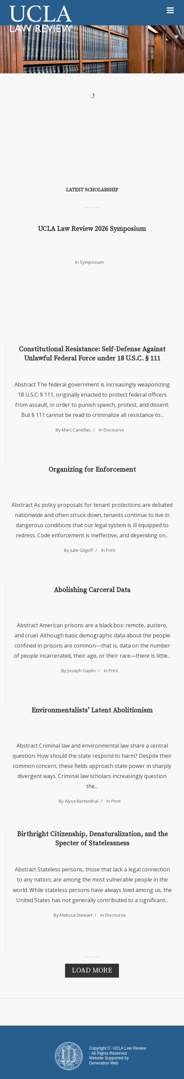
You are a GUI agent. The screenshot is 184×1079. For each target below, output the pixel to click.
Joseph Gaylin (81, 670)
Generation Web (103, 1063)
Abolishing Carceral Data (92, 590)
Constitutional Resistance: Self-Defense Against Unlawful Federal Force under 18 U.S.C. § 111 (92, 354)
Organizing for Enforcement (92, 470)
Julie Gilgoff (81, 550)
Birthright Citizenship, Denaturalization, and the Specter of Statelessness (92, 839)
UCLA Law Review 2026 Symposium (92, 229)
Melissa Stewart (76, 915)
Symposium (92, 262)
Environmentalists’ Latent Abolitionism (92, 710)
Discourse (113, 430)
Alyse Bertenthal (81, 801)
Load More (92, 970)
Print (110, 550)
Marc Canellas (76, 430)
